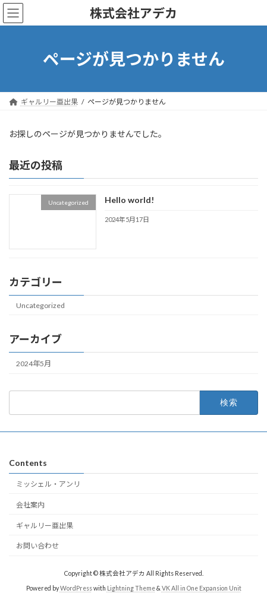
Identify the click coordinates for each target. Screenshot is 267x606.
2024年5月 (33, 363)
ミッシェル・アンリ (51, 484)
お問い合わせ (37, 545)
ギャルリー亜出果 (44, 525)
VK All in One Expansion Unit (201, 588)
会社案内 (30, 504)
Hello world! (129, 200)
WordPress (76, 588)
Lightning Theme (131, 588)
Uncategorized (40, 305)
